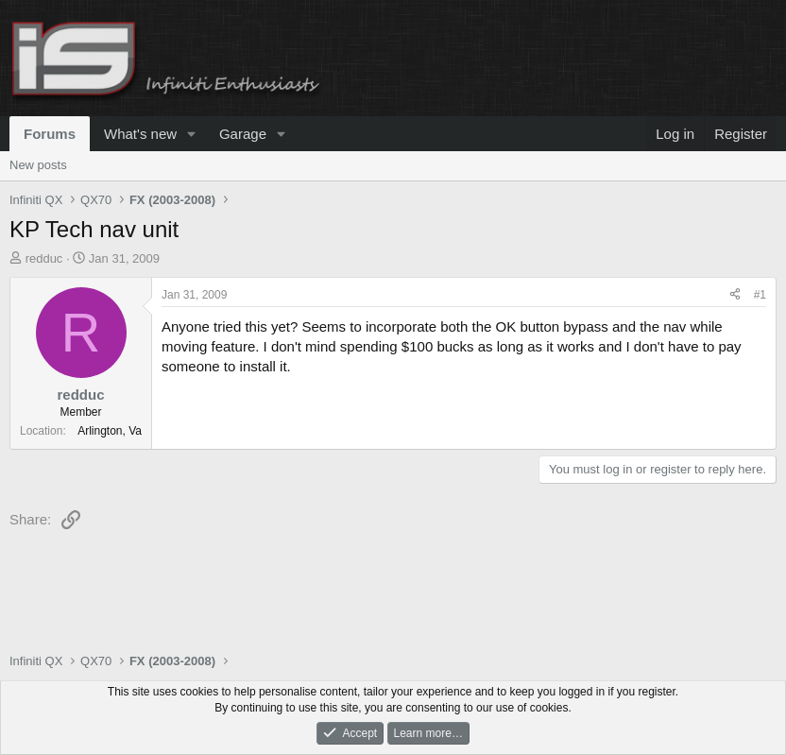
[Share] (735, 295)
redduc (44, 258)
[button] (192, 133)
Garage (242, 134)
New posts (38, 165)
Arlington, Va (109, 431)
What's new (140, 134)
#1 (760, 294)
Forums (50, 134)
